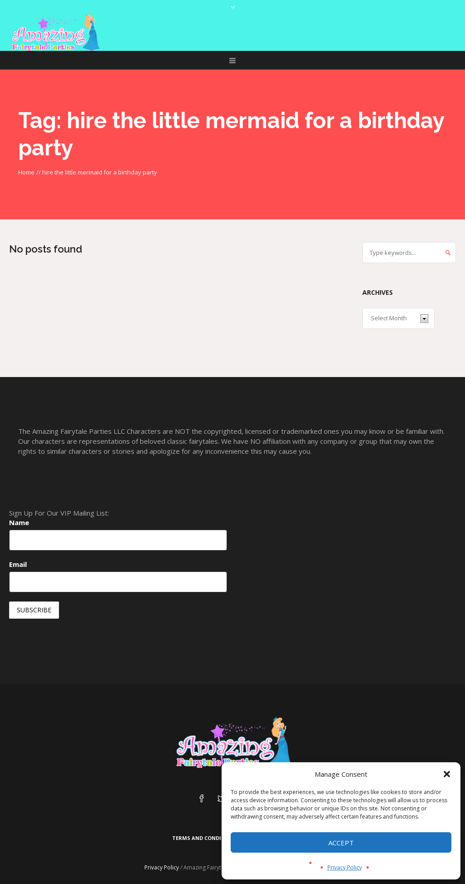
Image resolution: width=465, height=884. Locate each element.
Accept (341, 842)
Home (26, 172)
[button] (446, 774)
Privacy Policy (344, 867)
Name (19, 522)
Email (18, 564)
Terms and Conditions (205, 837)
